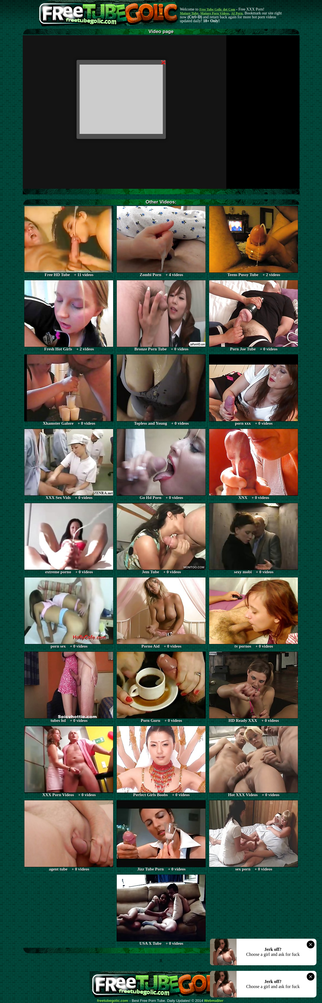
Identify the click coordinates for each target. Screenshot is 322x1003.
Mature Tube (189, 13)
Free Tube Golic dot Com (217, 9)
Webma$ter (214, 1001)
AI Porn (237, 13)
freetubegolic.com (112, 1001)
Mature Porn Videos (214, 13)
